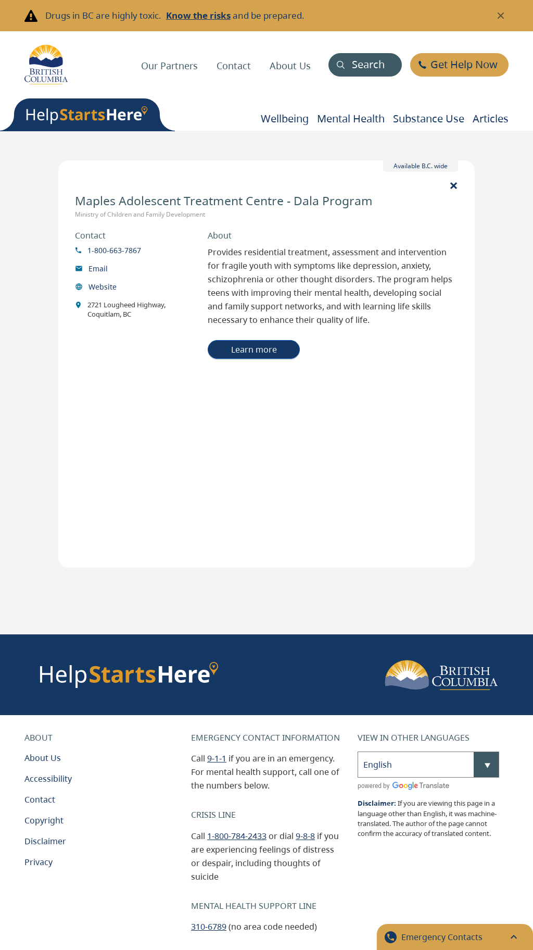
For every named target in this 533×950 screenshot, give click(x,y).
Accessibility (48, 778)
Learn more (254, 349)
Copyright (44, 820)
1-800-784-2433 (236, 836)
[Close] (453, 185)
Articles (491, 118)
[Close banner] (501, 15)
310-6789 (208, 926)
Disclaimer (45, 841)
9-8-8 (305, 836)
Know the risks (198, 15)
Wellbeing (285, 118)
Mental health (351, 118)
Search (368, 64)
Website (102, 287)
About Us (290, 65)
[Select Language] (428, 765)
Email (98, 268)
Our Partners (169, 65)
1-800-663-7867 (114, 250)
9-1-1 (216, 758)
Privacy (38, 862)
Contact (234, 65)
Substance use (428, 118)
